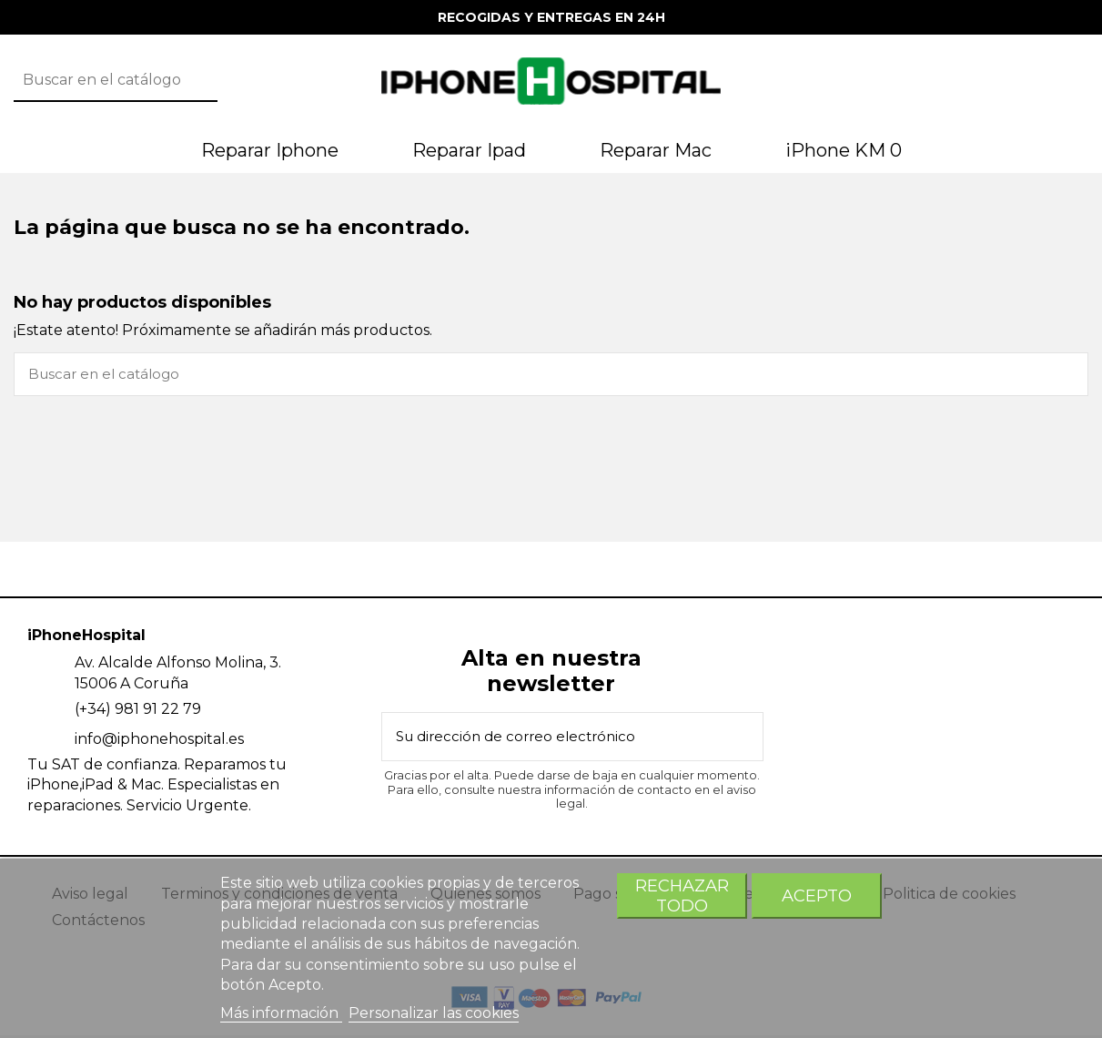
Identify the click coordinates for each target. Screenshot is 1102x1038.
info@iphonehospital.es (159, 741)
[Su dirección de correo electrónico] (550, 740)
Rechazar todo (682, 895)
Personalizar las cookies (434, 1013)
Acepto (817, 895)
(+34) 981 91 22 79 (138, 711)
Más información (281, 1013)
